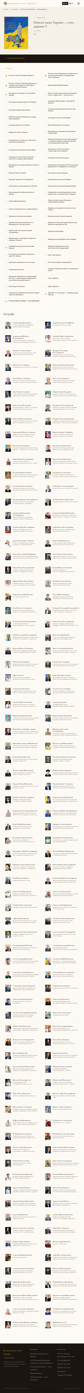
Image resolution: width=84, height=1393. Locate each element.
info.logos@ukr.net (63, 1360)
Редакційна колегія (14, 58)
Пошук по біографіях (64, 1375)
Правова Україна (36, 1373)
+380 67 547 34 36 (64, 1368)
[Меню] (79, 4)
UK (65, 3)
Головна (6, 9)
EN (71, 3)
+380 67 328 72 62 (63, 1364)
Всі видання (14, 9)
